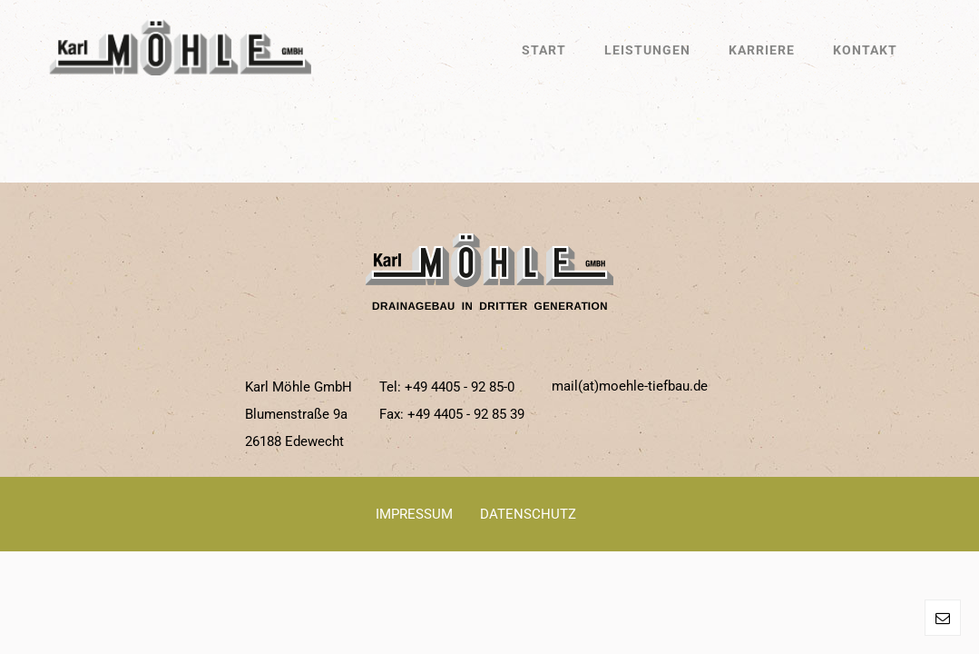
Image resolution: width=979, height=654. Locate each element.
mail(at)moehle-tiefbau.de (630, 386)
